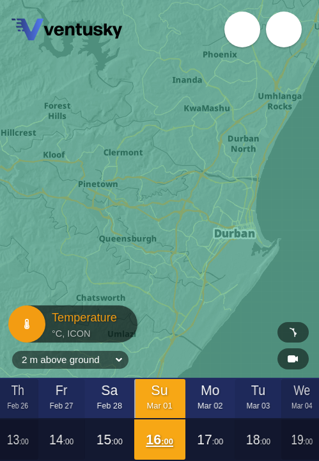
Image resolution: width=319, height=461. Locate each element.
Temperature (71, 324)
